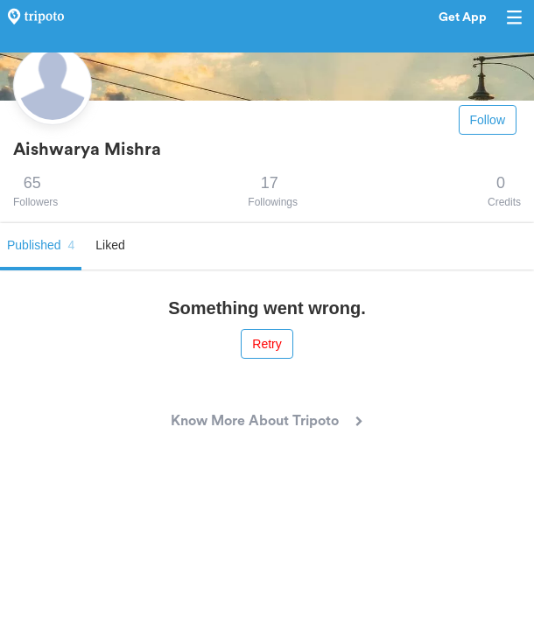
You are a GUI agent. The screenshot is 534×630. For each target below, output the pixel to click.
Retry (266, 344)
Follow (487, 120)
